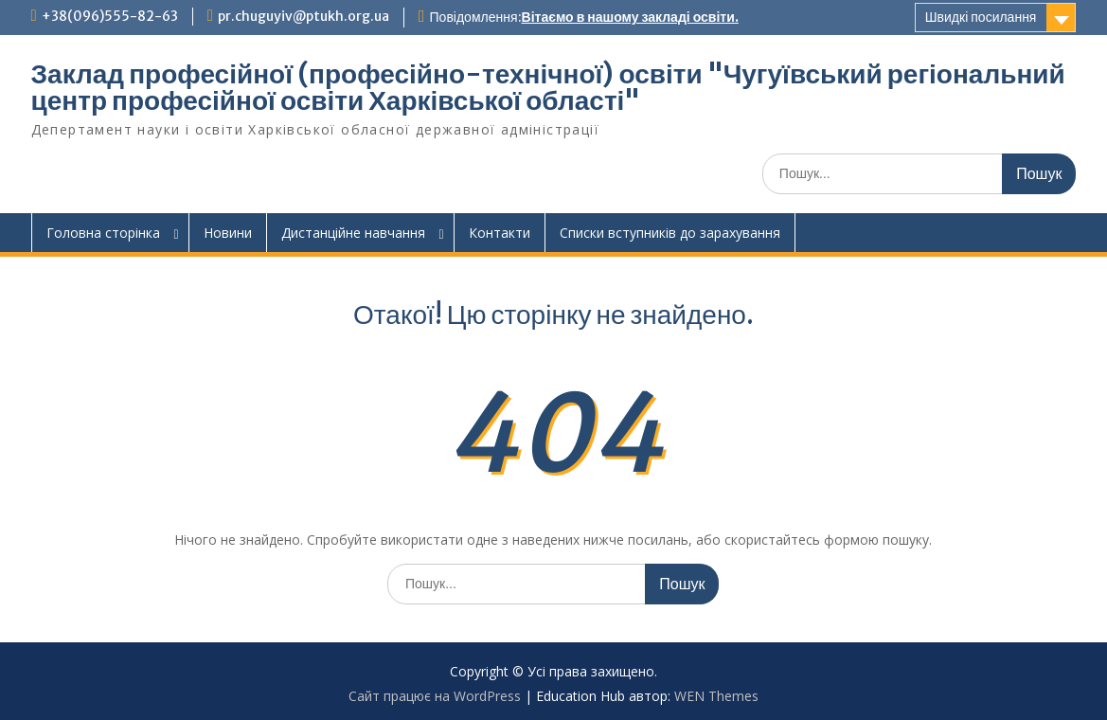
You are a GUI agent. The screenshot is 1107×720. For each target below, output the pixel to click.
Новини (228, 233)
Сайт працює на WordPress (434, 696)
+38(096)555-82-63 (110, 16)
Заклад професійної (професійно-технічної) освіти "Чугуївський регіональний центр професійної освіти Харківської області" (548, 87)
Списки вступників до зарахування (670, 233)
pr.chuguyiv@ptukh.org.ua (303, 16)
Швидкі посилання (981, 17)
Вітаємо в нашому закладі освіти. (630, 17)
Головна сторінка (103, 233)
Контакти (499, 233)
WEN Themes (716, 696)
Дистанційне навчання (353, 233)
